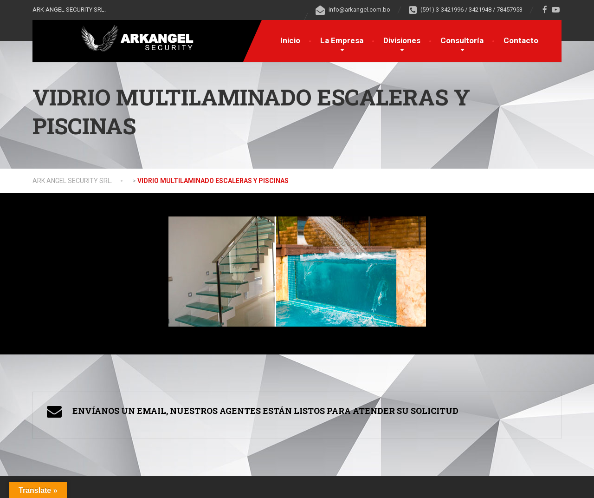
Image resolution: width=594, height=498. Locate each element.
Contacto (521, 40)
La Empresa (341, 40)
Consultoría (462, 40)
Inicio (290, 40)
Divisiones (401, 40)
